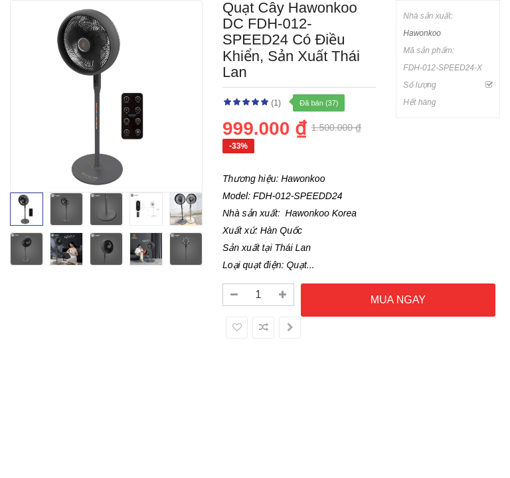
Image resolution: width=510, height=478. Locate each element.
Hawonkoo (422, 33)
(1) (276, 103)
